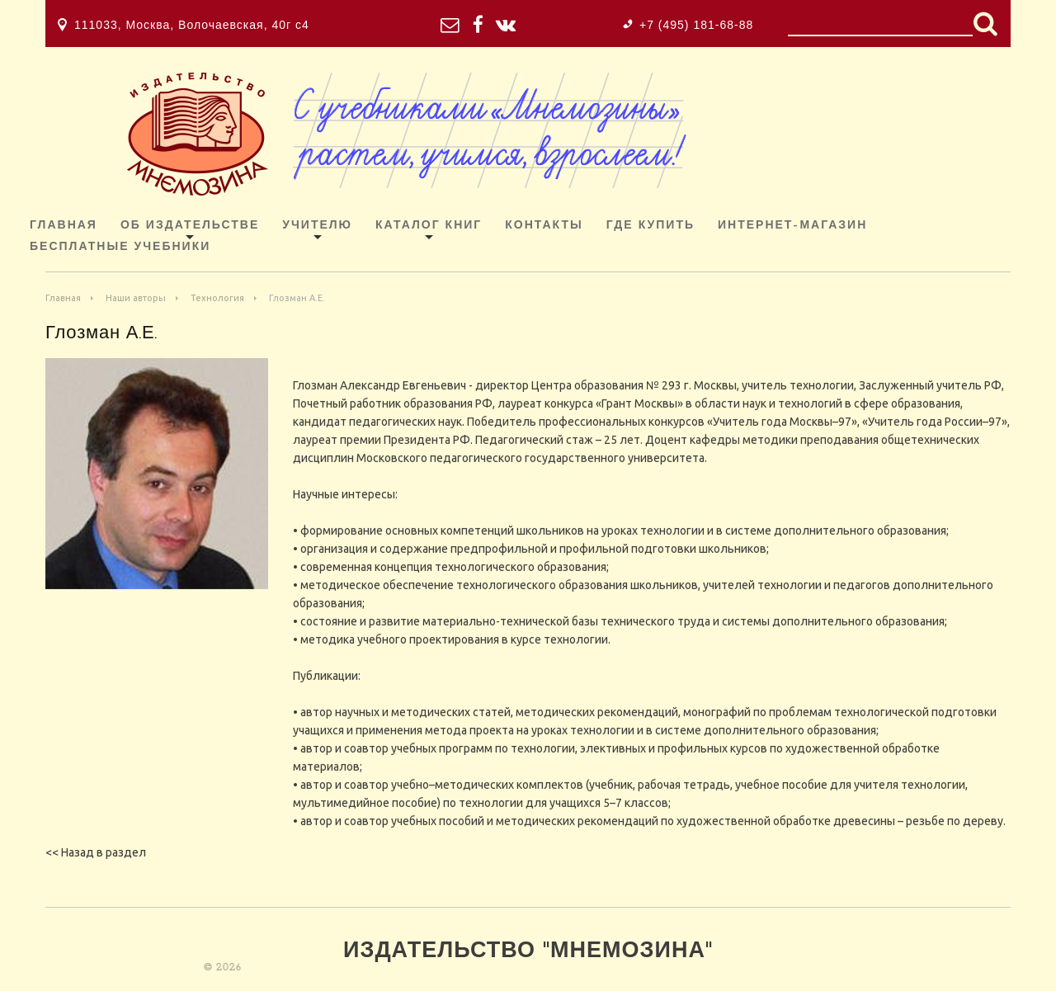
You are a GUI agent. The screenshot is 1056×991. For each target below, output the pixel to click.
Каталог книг (428, 225)
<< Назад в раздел (95, 852)
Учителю (317, 225)
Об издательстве (189, 225)
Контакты (543, 225)
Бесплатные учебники (120, 247)
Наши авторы (136, 298)
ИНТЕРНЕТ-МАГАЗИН (792, 225)
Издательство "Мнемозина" (528, 952)
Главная (63, 225)
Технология (217, 298)
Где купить (650, 225)
